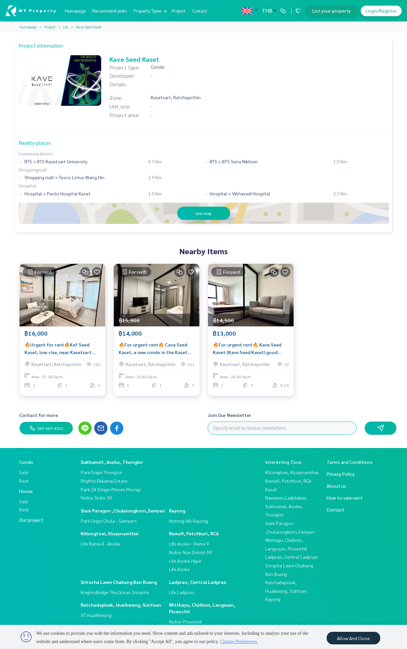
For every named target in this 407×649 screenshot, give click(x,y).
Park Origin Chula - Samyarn (109, 521)
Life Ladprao (181, 592)
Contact (199, 11)
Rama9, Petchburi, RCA (194, 533)
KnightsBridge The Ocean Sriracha (115, 592)
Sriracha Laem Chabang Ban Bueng (119, 582)
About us (336, 486)
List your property (331, 11)
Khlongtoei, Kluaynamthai (110, 533)
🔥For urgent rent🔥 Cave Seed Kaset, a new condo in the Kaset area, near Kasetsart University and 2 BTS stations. (153, 350)
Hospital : (28, 185)
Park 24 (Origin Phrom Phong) (111, 489)
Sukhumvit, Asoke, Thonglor (112, 462)
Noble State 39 (96, 498)
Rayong (177, 510)
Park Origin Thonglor (101, 472)
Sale (23, 472)
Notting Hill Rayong (188, 521)
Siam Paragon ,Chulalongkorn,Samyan (123, 510)
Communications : (37, 153)
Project (178, 11)
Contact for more (38, 415)
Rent (24, 481)
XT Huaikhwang (96, 615)
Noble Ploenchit (185, 622)
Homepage (75, 11)
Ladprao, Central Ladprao (197, 582)
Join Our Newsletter (229, 415)
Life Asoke (179, 569)
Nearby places (35, 142)
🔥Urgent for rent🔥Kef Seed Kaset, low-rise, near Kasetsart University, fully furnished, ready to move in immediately (59, 350)
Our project (31, 520)
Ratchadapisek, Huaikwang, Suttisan (121, 605)
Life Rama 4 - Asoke (101, 544)
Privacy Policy (341, 474)
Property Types (149, 11)
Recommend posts (109, 11)
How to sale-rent (345, 498)
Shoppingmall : (34, 170)
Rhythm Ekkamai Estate (104, 481)
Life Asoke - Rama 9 (189, 544)
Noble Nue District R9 (190, 552)
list (65, 26)
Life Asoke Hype (185, 561)
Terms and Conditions (350, 462)
